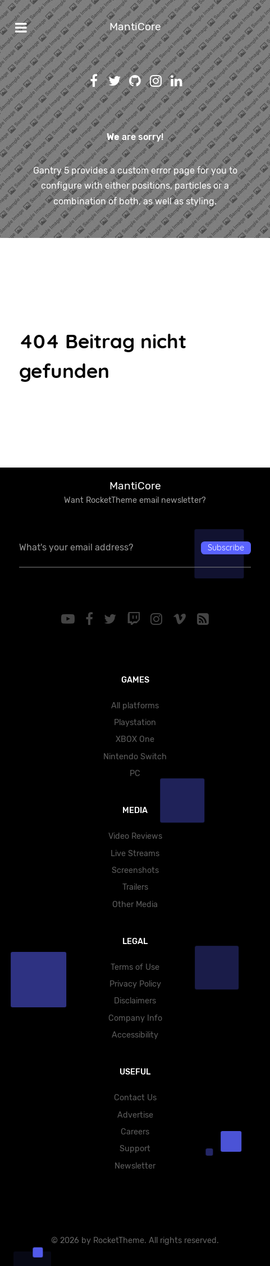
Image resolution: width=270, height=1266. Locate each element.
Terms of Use (135, 967)
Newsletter (135, 1166)
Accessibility (135, 1035)
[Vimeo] (182, 619)
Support (135, 1148)
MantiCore (135, 26)
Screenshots (135, 870)
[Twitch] (135, 619)
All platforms (135, 706)
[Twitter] (111, 619)
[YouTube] (70, 619)
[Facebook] (91, 619)
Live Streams (135, 853)
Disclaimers (135, 1001)
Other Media (135, 904)
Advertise (135, 1115)
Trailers (135, 887)
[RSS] (202, 619)
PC (135, 773)
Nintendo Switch (135, 757)
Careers (135, 1132)
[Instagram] (158, 619)
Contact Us (135, 1098)
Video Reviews (135, 836)
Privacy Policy (135, 984)
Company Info (135, 1018)
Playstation (135, 722)
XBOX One (135, 739)
